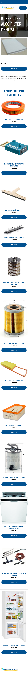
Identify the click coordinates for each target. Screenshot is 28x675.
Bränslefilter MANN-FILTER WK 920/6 (14, 477)
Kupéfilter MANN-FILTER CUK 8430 (14, 238)
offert (23, 8)
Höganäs (4, 2)
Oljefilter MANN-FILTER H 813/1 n (14, 343)
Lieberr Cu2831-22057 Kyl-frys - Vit (14, 645)
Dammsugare (17, 58)
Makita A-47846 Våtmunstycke (14, 210)
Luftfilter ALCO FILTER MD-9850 (14, 119)
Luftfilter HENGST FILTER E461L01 (14, 425)
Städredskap (11, 58)
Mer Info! (14, 68)
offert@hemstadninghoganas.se (19, 2)
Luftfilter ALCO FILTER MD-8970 (14, 381)
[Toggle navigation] (3, 12)
